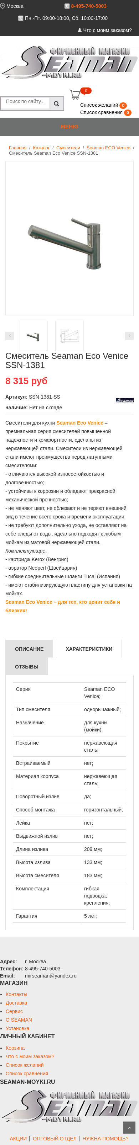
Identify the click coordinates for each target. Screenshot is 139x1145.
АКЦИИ (18, 1138)
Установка (17, 1028)
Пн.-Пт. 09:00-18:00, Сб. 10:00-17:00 (66, 18)
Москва (15, 6)
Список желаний (99, 105)
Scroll (129, 1128)
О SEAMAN (19, 1020)
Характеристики (89, 649)
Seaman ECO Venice (108, 147)
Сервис (14, 1011)
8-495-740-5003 (89, 6)
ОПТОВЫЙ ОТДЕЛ (54, 1138)
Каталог (41, 147)
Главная (17, 147)
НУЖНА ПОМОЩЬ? (106, 1138)
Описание (29, 649)
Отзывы (26, 667)
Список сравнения (102, 112)
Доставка (16, 1003)
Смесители (68, 147)
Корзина (15, 1048)
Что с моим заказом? (107, 30)
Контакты (16, 994)
